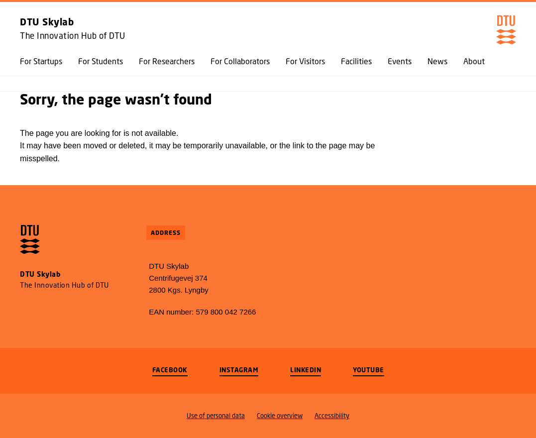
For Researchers (167, 61)
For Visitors (305, 61)
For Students (100, 61)
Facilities (356, 61)
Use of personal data (216, 416)
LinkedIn (305, 370)
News (437, 61)
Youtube (368, 370)
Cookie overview (280, 416)
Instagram (239, 370)
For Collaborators (240, 61)
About (474, 61)
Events (400, 61)
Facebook (170, 370)
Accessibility (332, 416)
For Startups (41, 61)
